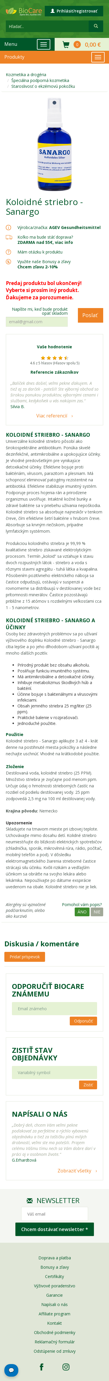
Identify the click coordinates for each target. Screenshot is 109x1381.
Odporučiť (83, 1021)
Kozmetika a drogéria (26, 74)
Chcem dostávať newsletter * (54, 1229)
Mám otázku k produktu (39, 252)
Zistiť (88, 1085)
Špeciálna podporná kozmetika (40, 80)
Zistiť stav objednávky (34, 1054)
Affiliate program (54, 1314)
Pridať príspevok (25, 956)
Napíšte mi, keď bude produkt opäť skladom (40, 311)
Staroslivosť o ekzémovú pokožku (43, 86)
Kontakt (54, 1323)
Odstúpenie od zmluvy (55, 1351)
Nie (97, 912)
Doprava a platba (54, 1258)
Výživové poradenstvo (54, 1286)
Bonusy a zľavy (54, 1267)
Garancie (54, 1295)
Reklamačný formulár (55, 1342)
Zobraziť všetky (74, 1170)
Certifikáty (54, 1276)
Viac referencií (51, 415)
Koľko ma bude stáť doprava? (45, 237)
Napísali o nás (54, 1304)
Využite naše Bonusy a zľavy (44, 264)
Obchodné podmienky (54, 1332)
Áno (82, 912)
